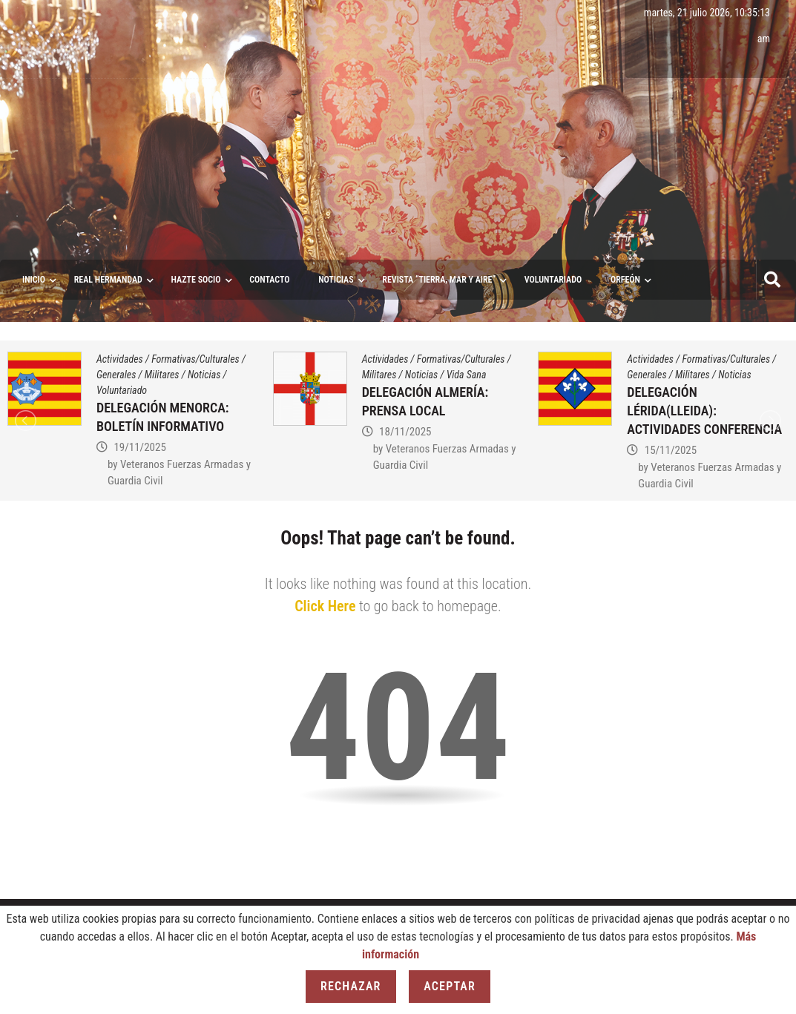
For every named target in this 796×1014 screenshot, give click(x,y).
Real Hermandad (108, 279)
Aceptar (450, 986)
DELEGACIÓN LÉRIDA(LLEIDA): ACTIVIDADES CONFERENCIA (704, 410)
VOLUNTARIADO (553, 279)
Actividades (119, 359)
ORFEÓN (625, 279)
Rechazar (350, 986)
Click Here (325, 606)
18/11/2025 (405, 431)
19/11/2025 (139, 447)
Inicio (33, 279)
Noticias (335, 279)
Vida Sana (467, 375)
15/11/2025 (671, 450)
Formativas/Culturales (195, 359)
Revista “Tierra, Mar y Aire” (439, 279)
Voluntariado (121, 390)
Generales (116, 375)
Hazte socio (196, 279)
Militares (162, 375)
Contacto (269, 279)
